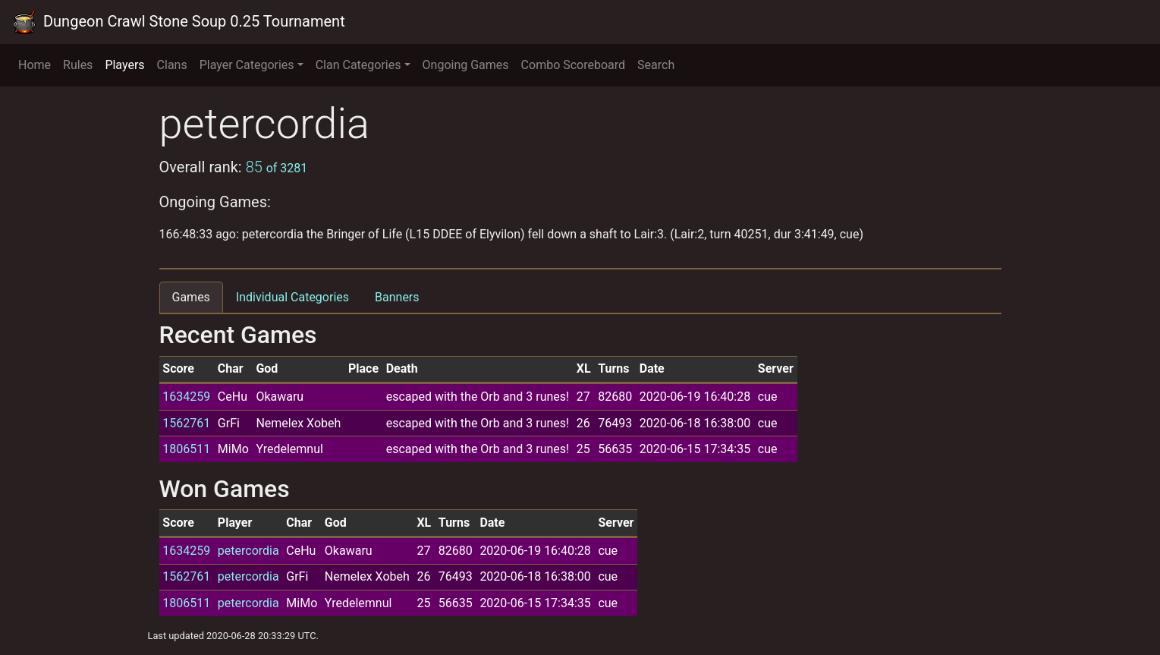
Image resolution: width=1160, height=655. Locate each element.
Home (34, 65)
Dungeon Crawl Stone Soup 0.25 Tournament (178, 22)
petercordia (248, 550)
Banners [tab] (397, 297)
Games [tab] (191, 297)
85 (277, 167)
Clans (172, 65)
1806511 (186, 449)
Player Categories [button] (247, 65)
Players (124, 65)
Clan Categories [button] (358, 65)
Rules (78, 65)
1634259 (186, 396)
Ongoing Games (466, 65)
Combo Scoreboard (573, 65)
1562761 (186, 423)
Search (655, 65)
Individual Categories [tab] (292, 297)
